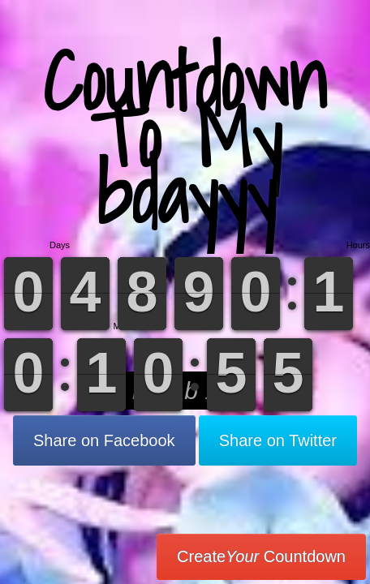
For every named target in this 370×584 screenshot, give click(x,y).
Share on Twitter (278, 440)
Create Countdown (261, 556)
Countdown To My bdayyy (185, 137)
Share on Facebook (104, 440)
